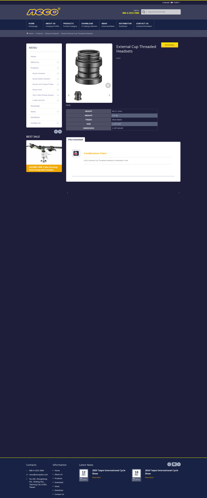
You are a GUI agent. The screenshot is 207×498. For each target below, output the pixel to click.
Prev (60, 132)
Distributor (125, 24)
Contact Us (144, 24)
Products (70, 24)
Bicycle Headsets (52, 33)
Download (89, 24)
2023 (136, 478)
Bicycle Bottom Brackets (41, 79)
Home (34, 24)
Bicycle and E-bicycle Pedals (43, 84)
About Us (52, 24)
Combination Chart (95, 153)
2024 (83, 478)
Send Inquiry (169, 45)
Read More (96, 476)
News (108, 24)
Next (56, 132)
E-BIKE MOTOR (38, 100)
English (175, 2)
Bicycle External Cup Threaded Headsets (77, 33)
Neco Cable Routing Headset (43, 95)
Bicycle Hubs (37, 90)
